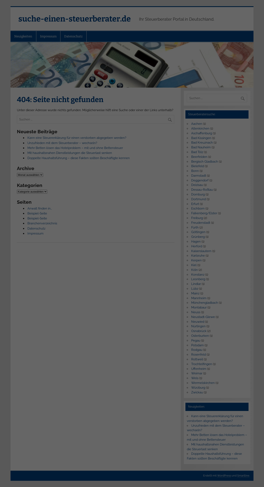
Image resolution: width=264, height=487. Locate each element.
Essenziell (112, 23)
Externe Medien (130, 30)
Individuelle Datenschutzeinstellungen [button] (132, 62)
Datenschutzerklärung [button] (134, 66)
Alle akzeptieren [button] (132, 41)
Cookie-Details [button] (112, 66)
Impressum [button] (154, 66)
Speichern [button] (132, 53)
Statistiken (148, 23)
